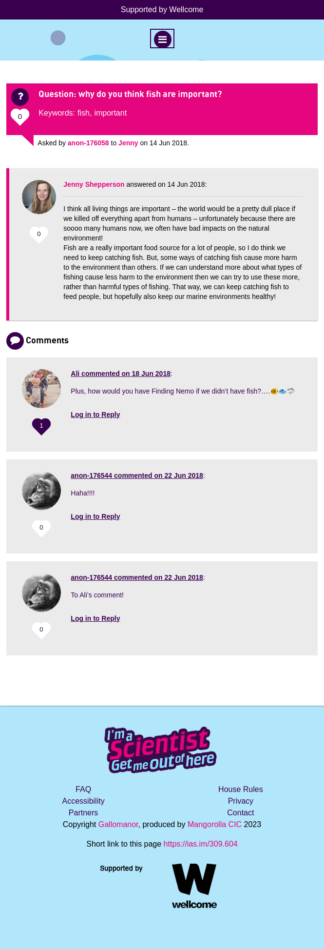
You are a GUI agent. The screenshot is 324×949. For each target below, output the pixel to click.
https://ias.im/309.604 (201, 844)
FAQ (83, 789)
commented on (121, 373)
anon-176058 (88, 143)
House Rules (240, 789)
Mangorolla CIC (215, 824)
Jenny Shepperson (93, 184)
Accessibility (83, 801)
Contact (240, 813)
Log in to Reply (95, 414)
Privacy (240, 801)
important (110, 113)
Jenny (128, 143)
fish (83, 113)
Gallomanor (118, 824)
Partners (83, 813)
